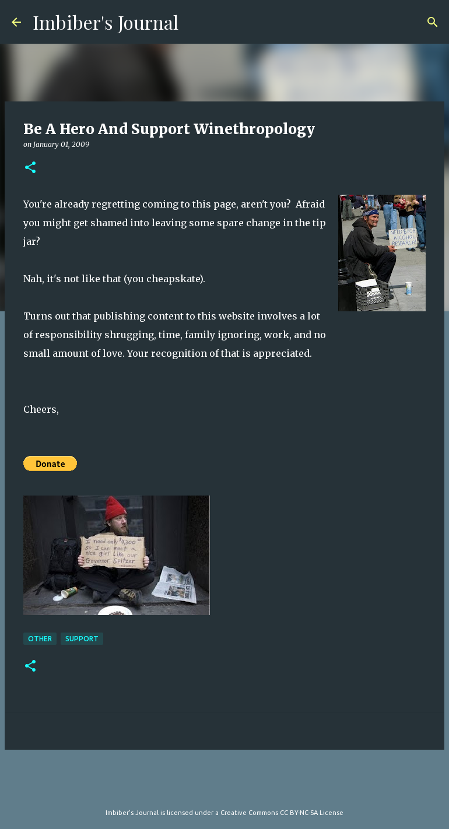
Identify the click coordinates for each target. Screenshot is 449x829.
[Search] (433, 22)
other (40, 638)
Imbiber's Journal (105, 21)
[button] (30, 168)
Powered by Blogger (224, 789)
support (82, 638)
